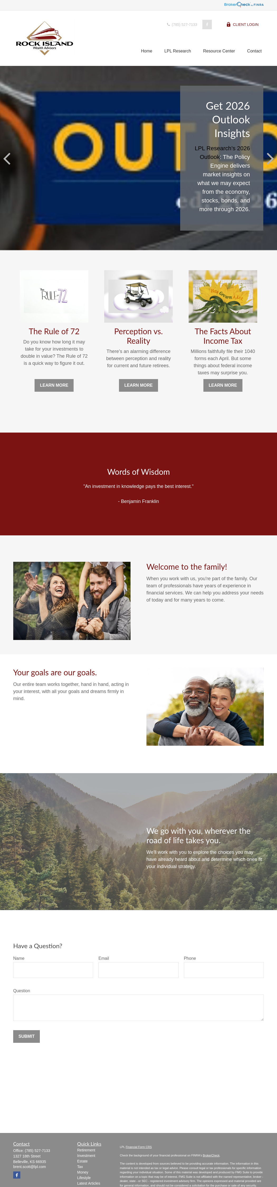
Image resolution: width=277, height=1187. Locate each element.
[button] (146, 51)
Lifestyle (84, 1178)
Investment (86, 1156)
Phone (190, 958)
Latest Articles (88, 1183)
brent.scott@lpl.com (29, 1167)
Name (19, 958)
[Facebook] (207, 24)
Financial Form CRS (139, 1147)
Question (21, 991)
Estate (82, 1161)
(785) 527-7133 (181, 24)
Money (82, 1172)
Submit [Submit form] (26, 1036)
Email (103, 958)
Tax (80, 1167)
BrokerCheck (211, 1155)
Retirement (86, 1150)
